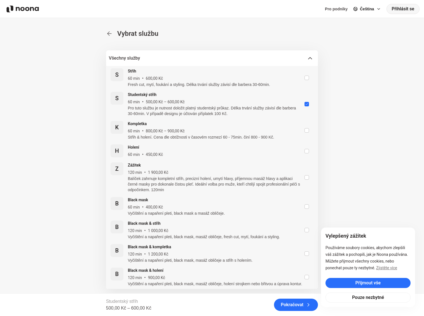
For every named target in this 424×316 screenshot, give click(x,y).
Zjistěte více (386, 268)
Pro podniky (336, 9)
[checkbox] (306, 78)
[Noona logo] (22, 9)
